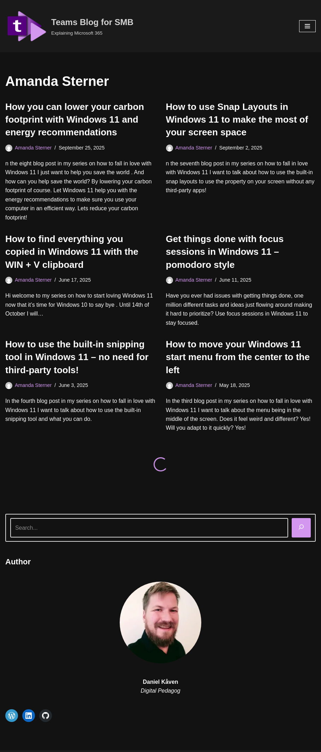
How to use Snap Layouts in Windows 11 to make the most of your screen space (237, 119)
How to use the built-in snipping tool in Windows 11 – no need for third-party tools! (77, 358)
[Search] (301, 528)
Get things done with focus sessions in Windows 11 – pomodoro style (225, 252)
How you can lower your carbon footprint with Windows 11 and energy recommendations (74, 119)
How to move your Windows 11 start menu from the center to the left (238, 358)
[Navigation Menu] (307, 26)
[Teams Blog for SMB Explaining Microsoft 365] (69, 26)
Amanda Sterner (33, 148)
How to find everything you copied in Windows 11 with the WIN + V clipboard (71, 252)
